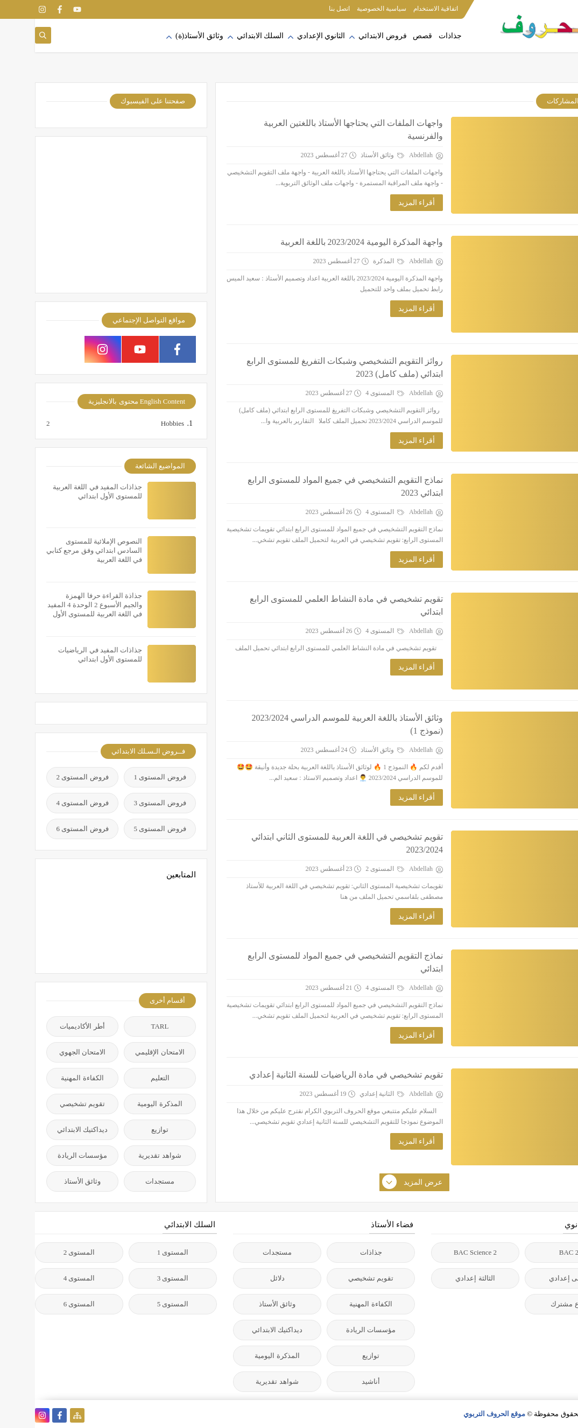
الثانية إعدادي (347, 1094)
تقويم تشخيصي (47, 1104)
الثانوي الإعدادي (286, 36)
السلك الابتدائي (225, 36)
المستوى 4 (349, 393)
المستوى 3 (138, 1278)
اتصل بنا (304, 8)
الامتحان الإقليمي (124, 1052)
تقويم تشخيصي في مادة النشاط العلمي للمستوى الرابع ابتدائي (311, 605)
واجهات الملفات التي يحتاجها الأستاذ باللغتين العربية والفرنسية (318, 129)
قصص (387, 36)
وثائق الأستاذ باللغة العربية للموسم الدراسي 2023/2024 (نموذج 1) (312, 724)
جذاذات (415, 36)
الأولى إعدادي (534, 1278)
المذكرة (353, 261)
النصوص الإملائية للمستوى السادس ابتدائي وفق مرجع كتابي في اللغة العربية (59, 550)
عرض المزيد (377, 1182)
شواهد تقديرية (124, 1155)
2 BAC (534, 1252)
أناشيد (336, 1381)
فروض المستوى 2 (48, 777)
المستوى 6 (44, 1304)
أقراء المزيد (381, 203)
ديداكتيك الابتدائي (47, 1129)
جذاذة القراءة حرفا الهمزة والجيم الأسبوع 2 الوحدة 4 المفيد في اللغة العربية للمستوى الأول (59, 605)
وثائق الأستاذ (347, 155)
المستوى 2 (349, 869)
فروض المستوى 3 (125, 803)
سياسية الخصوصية (346, 8)
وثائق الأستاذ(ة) (164, 36)
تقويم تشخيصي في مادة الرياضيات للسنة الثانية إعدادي (311, 1074)
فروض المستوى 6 (48, 829)
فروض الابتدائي (347, 36)
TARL (125, 1026)
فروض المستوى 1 (125, 777)
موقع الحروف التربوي (459, 1414)
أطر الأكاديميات (47, 1026)
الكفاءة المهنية (47, 1078)
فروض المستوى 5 (125, 829)
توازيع (124, 1129)
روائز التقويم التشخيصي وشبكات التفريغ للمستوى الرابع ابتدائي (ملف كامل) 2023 (310, 367)
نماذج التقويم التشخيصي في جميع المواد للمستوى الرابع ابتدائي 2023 (310, 486)
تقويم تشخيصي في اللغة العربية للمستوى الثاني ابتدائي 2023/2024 (312, 843)
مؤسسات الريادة (47, 1155)
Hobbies (137, 423)
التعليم (125, 1078)
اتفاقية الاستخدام (400, 8)
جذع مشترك (534, 1304)
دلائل (242, 1278)
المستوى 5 (138, 1304)
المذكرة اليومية (124, 1104)
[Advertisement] (86, 214)
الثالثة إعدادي (440, 1278)
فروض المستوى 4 (48, 803)
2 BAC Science (440, 1252)
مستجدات (124, 1181)
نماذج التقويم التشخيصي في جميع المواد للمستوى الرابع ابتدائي (310, 962)
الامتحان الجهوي (47, 1052)
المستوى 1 (138, 1252)
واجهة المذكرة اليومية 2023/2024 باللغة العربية (326, 242)
